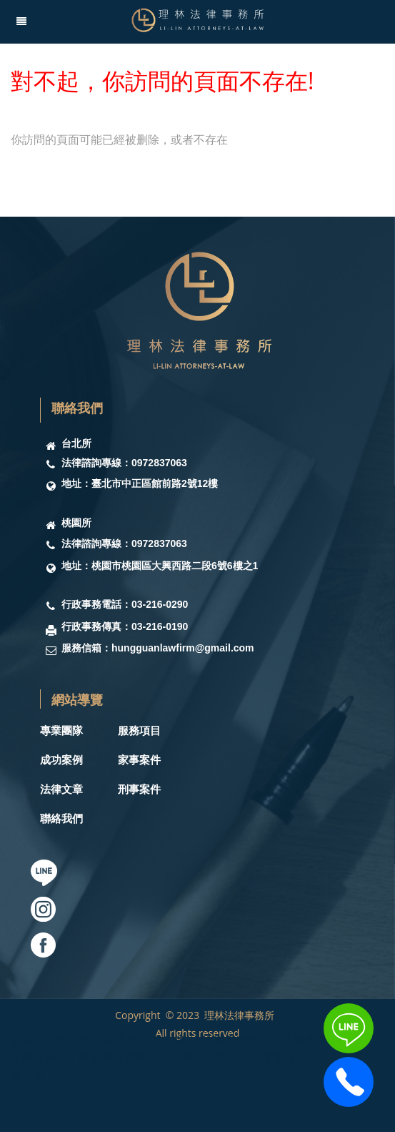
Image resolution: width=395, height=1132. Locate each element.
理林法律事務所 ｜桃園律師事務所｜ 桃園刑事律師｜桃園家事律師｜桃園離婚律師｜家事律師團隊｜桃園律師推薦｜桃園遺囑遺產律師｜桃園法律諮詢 (193, 1057)
